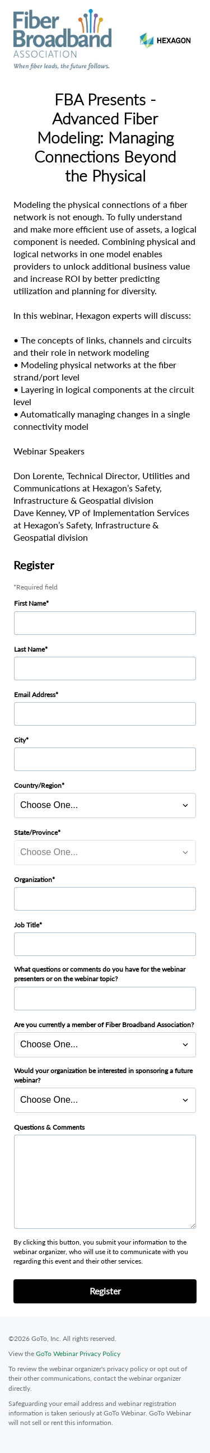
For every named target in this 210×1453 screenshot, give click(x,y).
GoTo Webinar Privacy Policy (78, 1353)
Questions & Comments (49, 1127)
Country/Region (38, 785)
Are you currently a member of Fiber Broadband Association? (104, 1024)
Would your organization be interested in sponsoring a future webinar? (103, 1075)
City (20, 740)
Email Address (34, 694)
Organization (33, 879)
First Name (30, 603)
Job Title (26, 925)
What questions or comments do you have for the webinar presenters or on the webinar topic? (99, 974)
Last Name (29, 649)
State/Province (36, 832)
